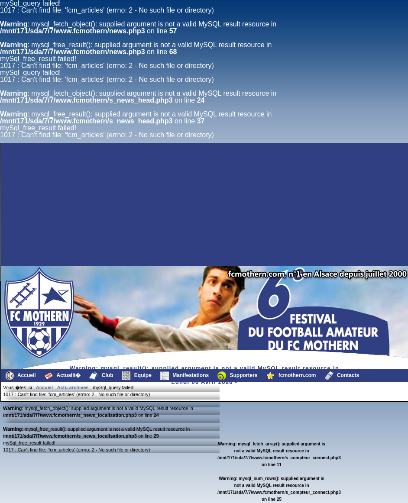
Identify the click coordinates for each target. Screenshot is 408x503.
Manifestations (184, 375)
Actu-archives (73, 387)
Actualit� (63, 375)
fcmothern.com (291, 375)
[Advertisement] (66, 245)
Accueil (20, 375)
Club (101, 375)
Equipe (136, 375)
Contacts (342, 375)
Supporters (237, 375)
